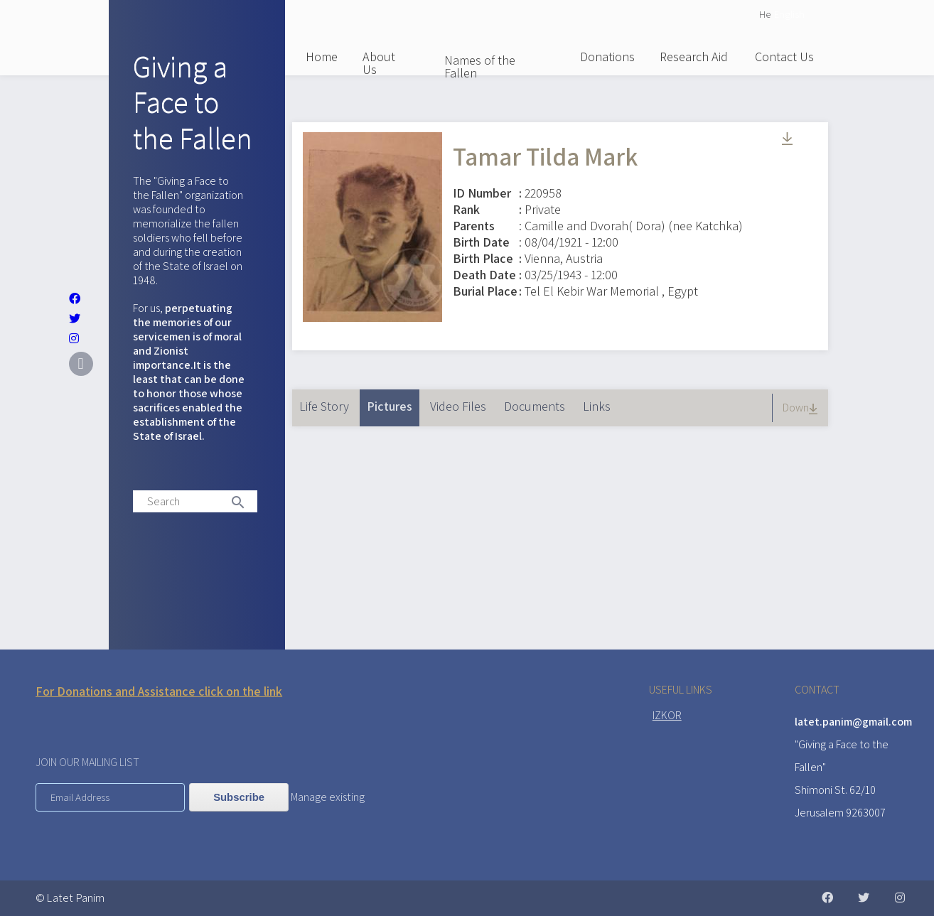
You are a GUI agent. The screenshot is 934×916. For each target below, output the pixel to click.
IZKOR (667, 715)
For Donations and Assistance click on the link (159, 691)
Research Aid (694, 56)
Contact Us (784, 56)
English (789, 14)
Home (322, 56)
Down (802, 407)
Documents (534, 406)
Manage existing (328, 797)
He (765, 14)
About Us (379, 62)
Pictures (393, 401)
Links (597, 406)
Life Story (324, 406)
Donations (607, 56)
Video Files (458, 406)
